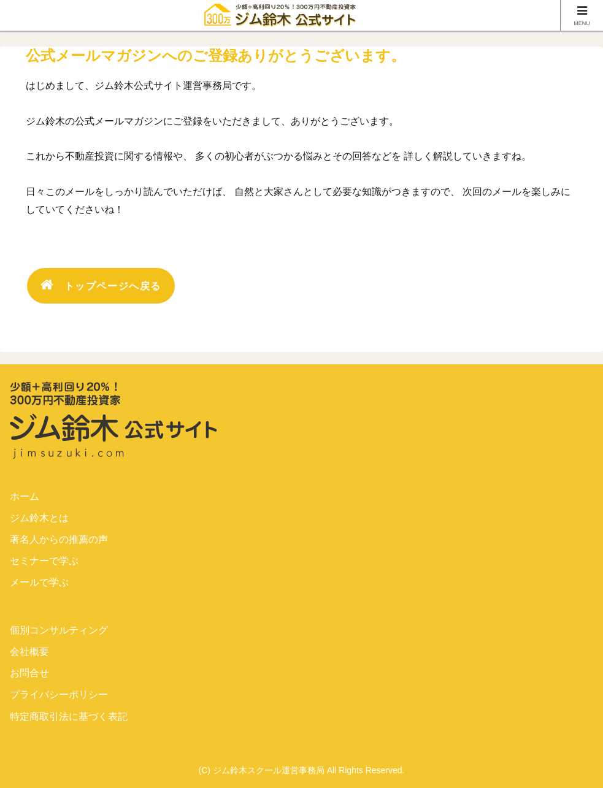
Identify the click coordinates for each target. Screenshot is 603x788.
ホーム (24, 496)
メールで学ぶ (39, 582)
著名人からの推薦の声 (59, 539)
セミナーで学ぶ (44, 561)
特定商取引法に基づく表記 (69, 716)
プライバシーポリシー (59, 694)
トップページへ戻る (100, 284)
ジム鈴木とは (39, 518)
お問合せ (29, 673)
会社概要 (29, 651)
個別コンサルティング (59, 630)
